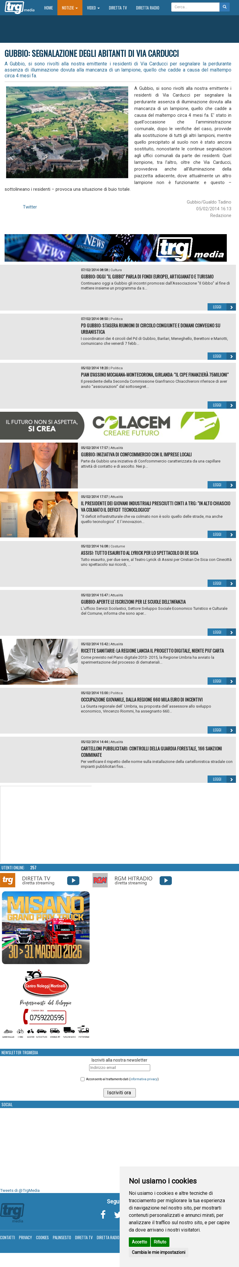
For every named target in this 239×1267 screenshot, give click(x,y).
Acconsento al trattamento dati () (122, 1079)
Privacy (25, 1237)
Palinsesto (62, 1237)
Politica (116, 319)
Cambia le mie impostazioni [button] (158, 1252)
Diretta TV (118, 8)
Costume (117, 546)
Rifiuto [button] (160, 1241)
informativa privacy (144, 1079)
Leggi (224, 307)
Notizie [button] (70, 8)
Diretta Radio (147, 8)
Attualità (116, 448)
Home (50, 7)
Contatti (7, 1237)
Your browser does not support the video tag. (46, 824)
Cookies (42, 1237)
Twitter (30, 207)
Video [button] (93, 8)
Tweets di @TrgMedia (20, 1190)
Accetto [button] (139, 1241)
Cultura (116, 270)
